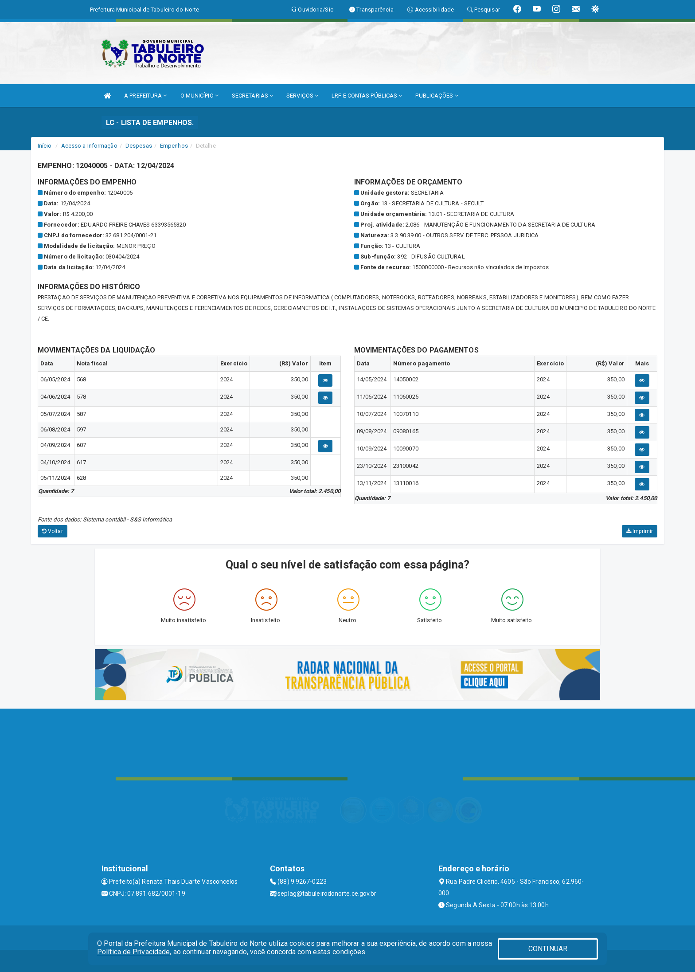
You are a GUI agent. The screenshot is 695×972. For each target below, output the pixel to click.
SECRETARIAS (252, 95)
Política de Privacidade (133, 952)
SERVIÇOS (302, 95)
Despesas (138, 145)
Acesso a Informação (89, 145)
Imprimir (639, 531)
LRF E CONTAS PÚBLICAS (367, 95)
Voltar (52, 531)
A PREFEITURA (145, 95)
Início (45, 145)
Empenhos (174, 145)
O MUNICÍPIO (199, 95)
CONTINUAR (547, 949)
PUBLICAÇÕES (436, 95)
